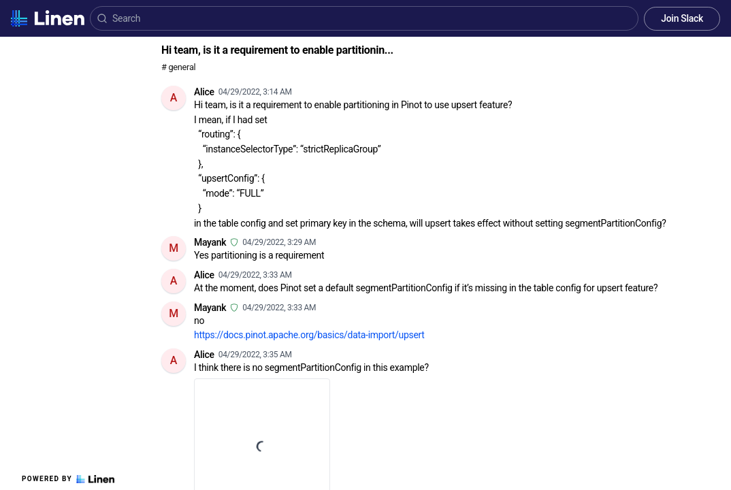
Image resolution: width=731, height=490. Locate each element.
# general (178, 67)
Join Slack (682, 18)
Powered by (68, 479)
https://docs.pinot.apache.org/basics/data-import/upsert (309, 334)
